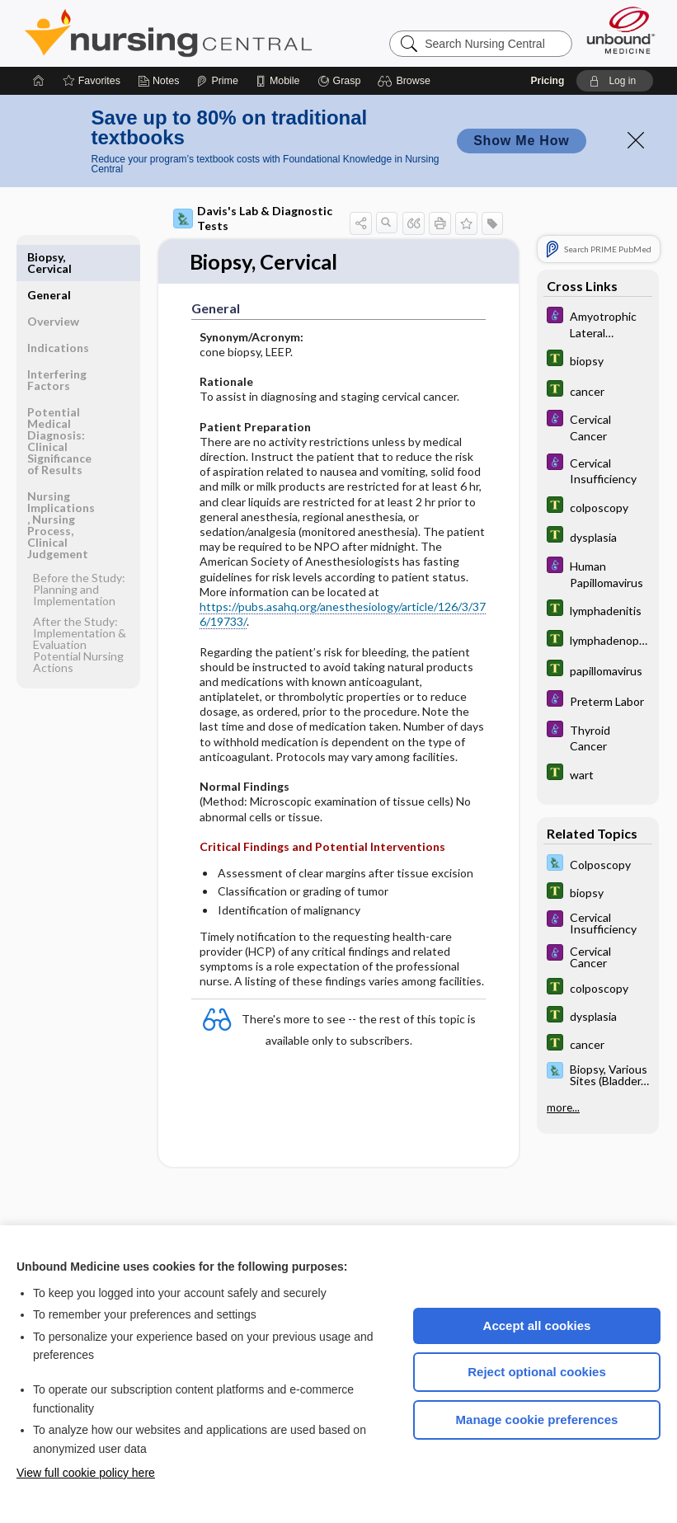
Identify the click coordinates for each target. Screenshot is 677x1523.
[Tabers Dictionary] (598, 360)
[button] (406, 81)
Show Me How (521, 141)
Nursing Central (230, 33)
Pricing (548, 81)
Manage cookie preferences (537, 1420)
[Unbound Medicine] (621, 30)
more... (563, 1107)
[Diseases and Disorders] (598, 323)
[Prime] (216, 81)
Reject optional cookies (537, 1372)
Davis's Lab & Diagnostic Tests (252, 218)
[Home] (39, 81)
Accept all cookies (537, 1326)
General (49, 257)
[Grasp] (339, 81)
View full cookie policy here (85, 1472)
